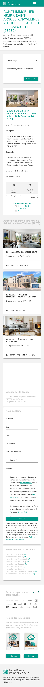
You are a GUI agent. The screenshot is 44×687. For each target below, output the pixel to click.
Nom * (8, 427)
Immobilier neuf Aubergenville (18, 559)
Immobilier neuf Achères (16, 554)
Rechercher (31, 79)
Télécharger (13, 656)
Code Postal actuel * (13, 452)
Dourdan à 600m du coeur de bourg (21, 252)
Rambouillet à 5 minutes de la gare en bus (19, 340)
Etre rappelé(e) (23, 206)
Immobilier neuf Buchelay (16, 569)
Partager (23, 208)
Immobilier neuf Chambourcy (18, 576)
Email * (8, 435)
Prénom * (9, 419)
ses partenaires (26, 483)
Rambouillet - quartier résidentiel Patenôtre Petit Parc (21, 296)
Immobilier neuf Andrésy (16, 557)
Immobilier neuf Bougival (16, 564)
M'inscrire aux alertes (23, 203)
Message (9, 468)
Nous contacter (23, 211)
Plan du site (8, 682)
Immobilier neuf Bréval (15, 566)
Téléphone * (10, 443)
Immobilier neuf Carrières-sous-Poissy (21, 571)
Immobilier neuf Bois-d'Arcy (17, 562)
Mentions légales (17, 680)
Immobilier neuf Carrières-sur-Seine (20, 574)
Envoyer (22, 519)
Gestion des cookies (32, 680)
